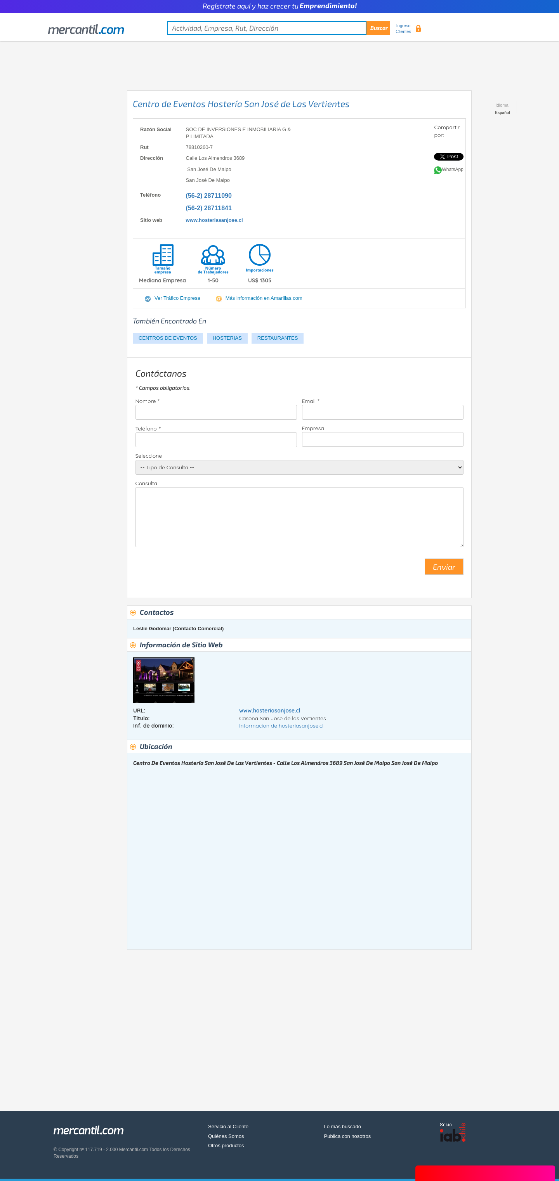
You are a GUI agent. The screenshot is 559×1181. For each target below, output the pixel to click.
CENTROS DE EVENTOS (168, 338)
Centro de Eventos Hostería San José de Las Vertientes (241, 103)
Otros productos (226, 1145)
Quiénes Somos (226, 1136)
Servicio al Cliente (228, 1126)
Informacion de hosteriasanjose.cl (281, 725)
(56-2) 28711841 (209, 208)
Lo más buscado (342, 1126)
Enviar (444, 566)
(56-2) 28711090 (209, 195)
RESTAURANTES (277, 338)
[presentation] (194, 570)
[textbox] (278, 28)
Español (502, 113)
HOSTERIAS (227, 338)
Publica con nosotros (347, 1136)
